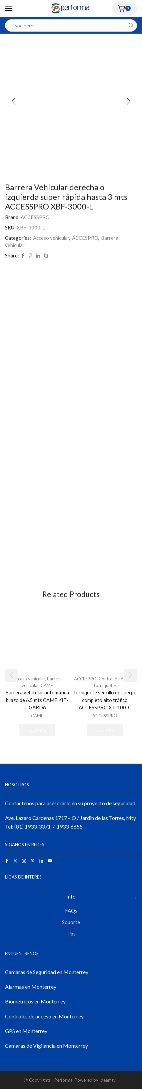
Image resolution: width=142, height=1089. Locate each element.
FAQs (71, 910)
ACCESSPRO (35, 217)
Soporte (71, 922)
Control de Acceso (117, 678)
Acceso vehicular (51, 238)
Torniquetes (105, 685)
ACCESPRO (85, 238)
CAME (47, 685)
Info (71, 897)
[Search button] (131, 25)
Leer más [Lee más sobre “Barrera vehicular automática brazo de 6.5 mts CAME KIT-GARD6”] (37, 730)
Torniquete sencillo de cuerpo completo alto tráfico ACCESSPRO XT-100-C (105, 699)
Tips (71, 933)
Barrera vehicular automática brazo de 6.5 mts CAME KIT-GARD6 (37, 699)
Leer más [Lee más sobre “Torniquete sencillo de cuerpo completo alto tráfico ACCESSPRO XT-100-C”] (104, 730)
